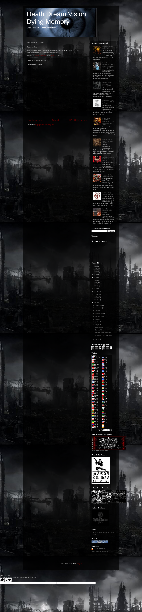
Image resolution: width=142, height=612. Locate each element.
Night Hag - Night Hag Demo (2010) (108, 101)
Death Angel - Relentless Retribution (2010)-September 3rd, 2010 (108, 121)
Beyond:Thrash (100, 330)
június (98, 322)
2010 (95, 300)
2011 (95, 297)
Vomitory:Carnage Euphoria (104, 335)
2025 (95, 269)
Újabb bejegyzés (34, 120)
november (99, 308)
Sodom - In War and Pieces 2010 (107, 176)
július (97, 319)
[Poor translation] (8, 580)
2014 (95, 288)
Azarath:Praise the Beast (103, 333)
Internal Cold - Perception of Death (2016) (106, 84)
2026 (95, 266)
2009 (95, 302)
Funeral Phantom (100, 549)
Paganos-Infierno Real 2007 (107, 47)
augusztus (99, 316)
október (98, 311)
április (98, 339)
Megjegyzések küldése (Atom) (44, 125)
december (99, 305)
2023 (95, 274)
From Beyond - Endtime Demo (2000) (107, 210)
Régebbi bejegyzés (78, 120)
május (98, 324)
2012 (95, 294)
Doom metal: (99, 327)
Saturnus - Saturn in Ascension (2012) (108, 158)
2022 (95, 277)
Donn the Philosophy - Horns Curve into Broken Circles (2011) (108, 65)
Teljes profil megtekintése (100, 551)
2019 (95, 286)
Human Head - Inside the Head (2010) (107, 141)
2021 (95, 280)
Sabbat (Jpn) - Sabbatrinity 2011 (108, 193)
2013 (95, 291)
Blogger (79, 564)
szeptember (100, 313)
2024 (95, 272)
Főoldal (55, 120)
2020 (95, 283)
